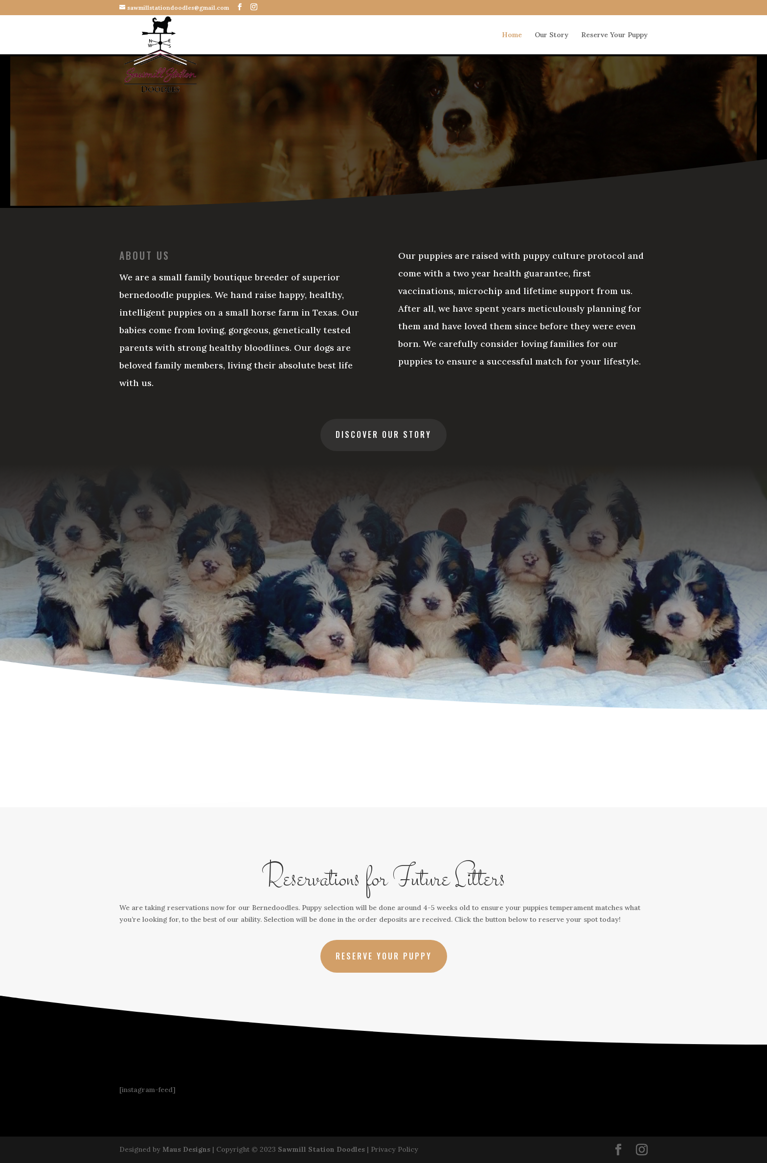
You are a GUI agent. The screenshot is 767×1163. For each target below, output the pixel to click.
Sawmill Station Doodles (321, 1149)
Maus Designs (186, 1149)
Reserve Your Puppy (614, 35)
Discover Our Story (383, 434)
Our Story (551, 35)
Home (512, 35)
